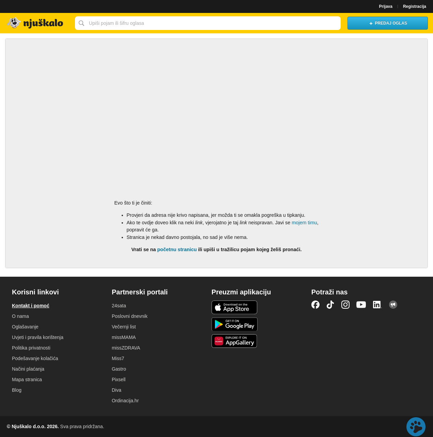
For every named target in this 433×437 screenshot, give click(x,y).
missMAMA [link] (124, 337)
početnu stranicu (177, 249)
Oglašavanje (25, 326)
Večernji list (124, 326)
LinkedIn (377, 305)
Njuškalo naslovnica (35, 23)
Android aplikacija (235, 324)
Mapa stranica (27, 379)
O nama (20, 316)
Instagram (345, 305)
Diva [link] (116, 390)
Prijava (385, 6)
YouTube (361, 305)
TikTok (330, 305)
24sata (119, 305)
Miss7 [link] (118, 358)
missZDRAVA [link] (126, 348)
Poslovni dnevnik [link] (130, 316)
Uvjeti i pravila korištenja (37, 337)
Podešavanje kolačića (35, 358)
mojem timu (304, 222)
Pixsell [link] (118, 379)
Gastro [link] (119, 369)
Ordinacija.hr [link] (125, 400)
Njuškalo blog (393, 305)
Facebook (315, 305)
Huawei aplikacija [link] (235, 341)
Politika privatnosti (31, 348)
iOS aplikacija (235, 307)
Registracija (414, 6)
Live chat (416, 427)
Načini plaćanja (28, 369)
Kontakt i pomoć (30, 305)
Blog (16, 390)
